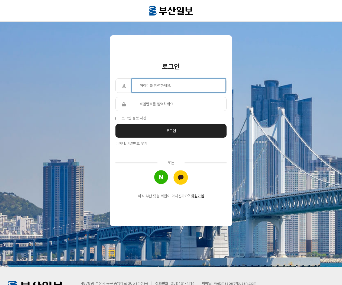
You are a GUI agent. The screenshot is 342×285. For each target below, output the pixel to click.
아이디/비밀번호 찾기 (131, 143)
